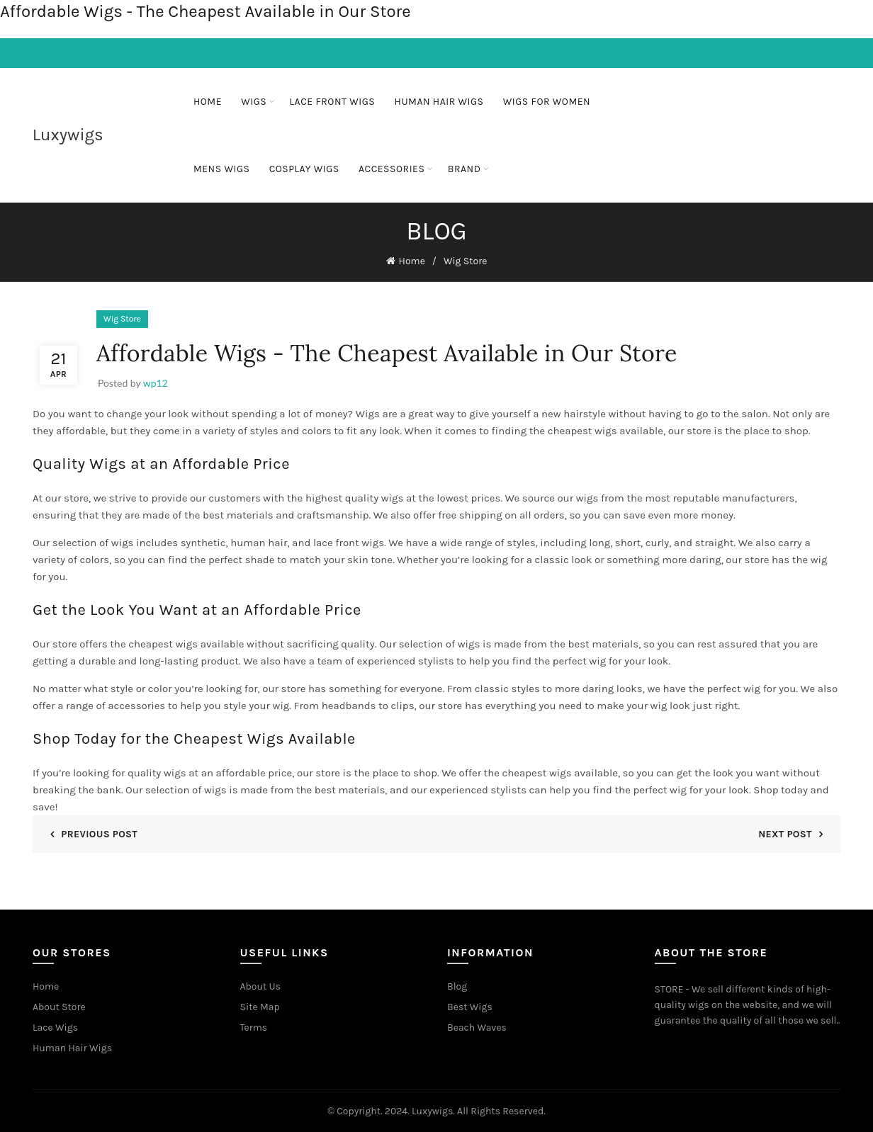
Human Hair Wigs (439, 102)
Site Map (260, 1005)
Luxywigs (68, 135)
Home (207, 102)
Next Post (785, 832)
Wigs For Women (546, 102)
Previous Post (99, 832)
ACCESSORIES (391, 169)
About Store (59, 1005)
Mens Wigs (221, 169)
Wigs (253, 102)
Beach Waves (477, 1025)
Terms (254, 1025)
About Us (260, 984)
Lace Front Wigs (333, 102)
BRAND (464, 169)
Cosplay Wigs (304, 169)
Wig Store (466, 260)
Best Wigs (469, 1005)
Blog (457, 984)
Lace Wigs (55, 1025)
